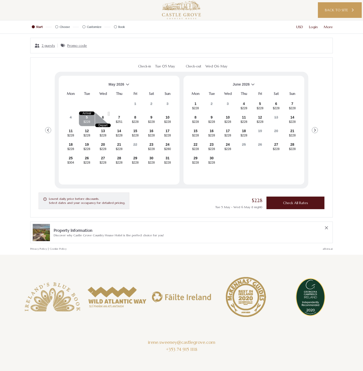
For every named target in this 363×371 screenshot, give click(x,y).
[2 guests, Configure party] (45, 45)
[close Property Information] (326, 228)
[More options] (328, 26)
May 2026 (96, 86)
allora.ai (328, 248)
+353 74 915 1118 (181, 349)
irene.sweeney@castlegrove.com (181, 342)
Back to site (340, 10)
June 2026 (221, 86)
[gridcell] (135, 106)
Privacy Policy (38, 248)
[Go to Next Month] (315, 130)
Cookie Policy (58, 248)
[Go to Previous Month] (48, 130)
